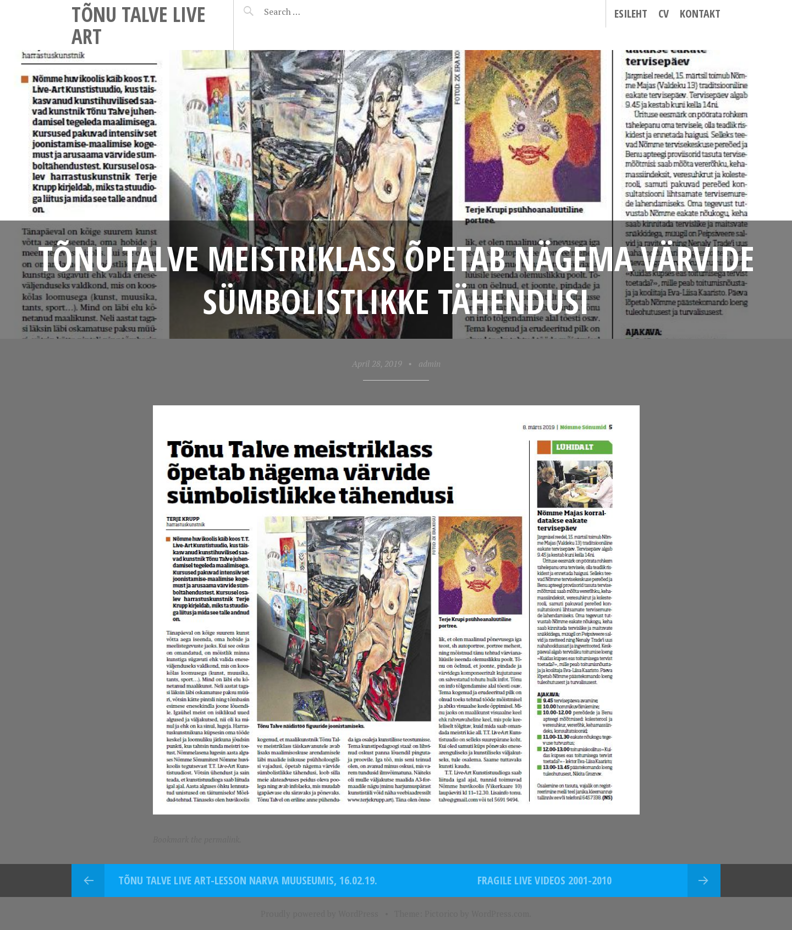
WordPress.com (500, 913)
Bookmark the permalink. (197, 839)
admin (430, 363)
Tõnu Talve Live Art (139, 25)
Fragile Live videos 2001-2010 (544, 880)
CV (663, 13)
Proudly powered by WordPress (319, 913)
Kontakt (700, 13)
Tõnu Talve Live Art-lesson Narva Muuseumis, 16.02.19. (247, 880)
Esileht (630, 13)
